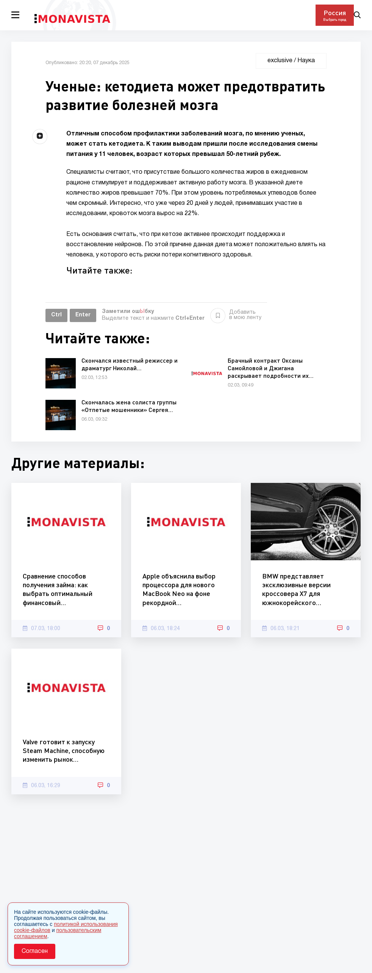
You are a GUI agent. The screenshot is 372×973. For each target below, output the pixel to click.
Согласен (35, 951)
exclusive (279, 60)
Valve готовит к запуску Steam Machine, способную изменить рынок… (64, 750)
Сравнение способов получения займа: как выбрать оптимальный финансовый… (57, 589)
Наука (306, 60)
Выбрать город (334, 19)
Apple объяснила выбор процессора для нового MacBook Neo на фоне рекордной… (179, 589)
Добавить (235, 315)
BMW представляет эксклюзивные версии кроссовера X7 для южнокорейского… (296, 589)
